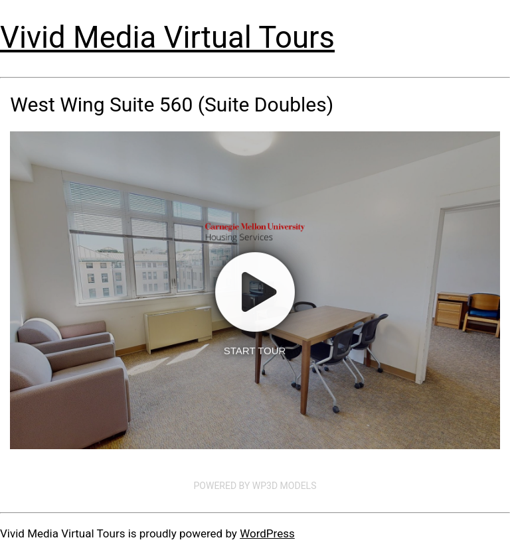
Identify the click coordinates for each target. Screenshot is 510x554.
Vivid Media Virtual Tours (167, 37)
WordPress (267, 533)
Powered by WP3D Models (255, 485)
